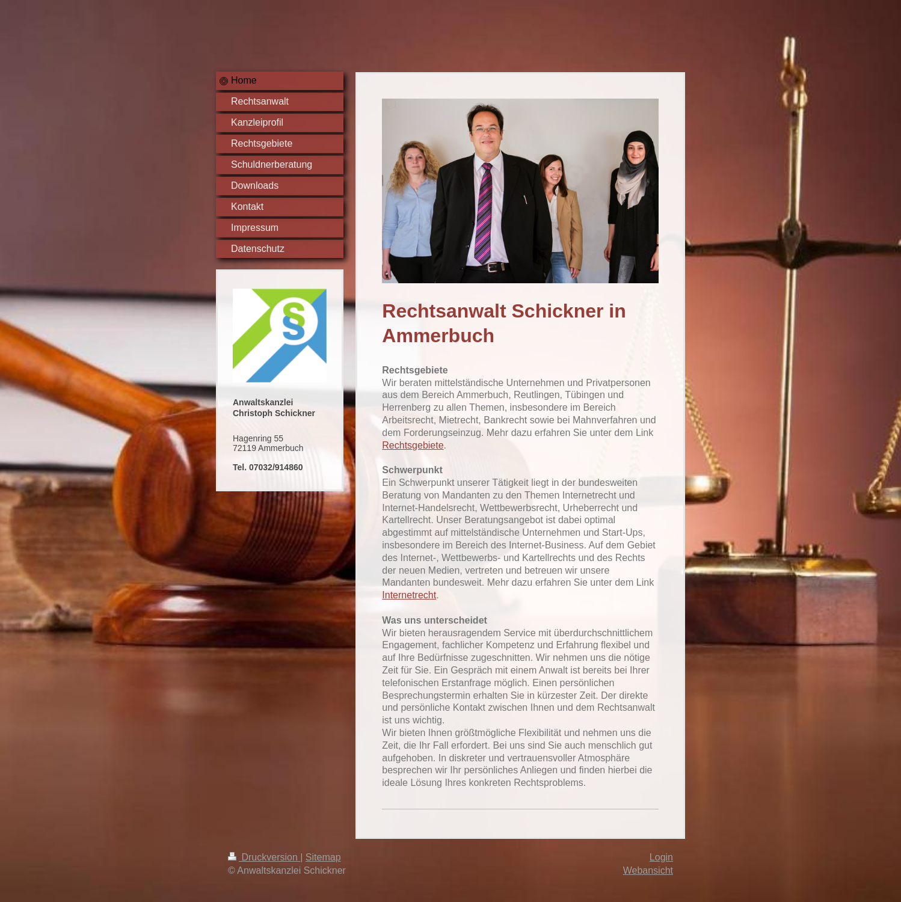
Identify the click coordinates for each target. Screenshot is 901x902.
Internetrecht (409, 595)
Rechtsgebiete (412, 445)
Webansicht (648, 870)
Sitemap (323, 857)
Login (661, 857)
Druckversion (264, 857)
